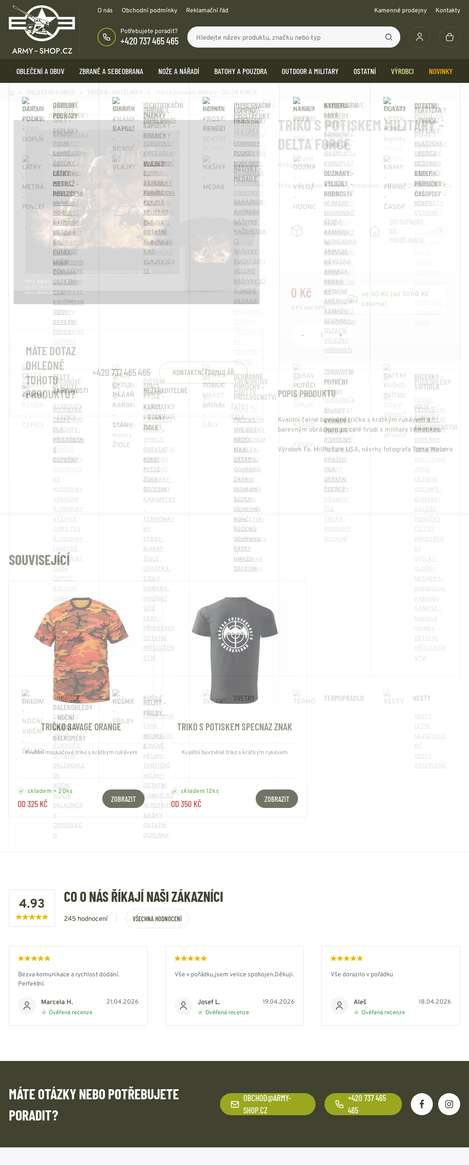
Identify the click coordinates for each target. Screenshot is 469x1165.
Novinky (441, 71)
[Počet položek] (322, 335)
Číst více (440, 185)
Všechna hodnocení (157, 919)
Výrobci (402, 71)
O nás (105, 10)
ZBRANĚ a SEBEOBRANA (111, 71)
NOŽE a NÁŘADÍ (178, 71)
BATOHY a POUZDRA (240, 71)
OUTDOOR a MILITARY (310, 71)
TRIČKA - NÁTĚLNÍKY (115, 92)
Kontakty (448, 10)
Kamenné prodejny (400, 10)
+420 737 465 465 (149, 40)
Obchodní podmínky (149, 10)
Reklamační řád (207, 10)
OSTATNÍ (365, 71)
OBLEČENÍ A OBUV (40, 71)
